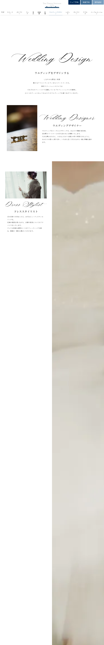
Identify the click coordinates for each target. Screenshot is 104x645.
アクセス (85, 13)
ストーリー (10, 13)
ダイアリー (19, 13)
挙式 (33, 13)
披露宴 (39, 13)
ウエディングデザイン (55, 13)
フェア (27, 13)
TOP (2, 12)
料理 (45, 13)
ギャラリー (76, 13)
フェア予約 (74, 2)
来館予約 (86, 2)
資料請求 (98, 2)
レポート (68, 13)
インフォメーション (96, 13)
